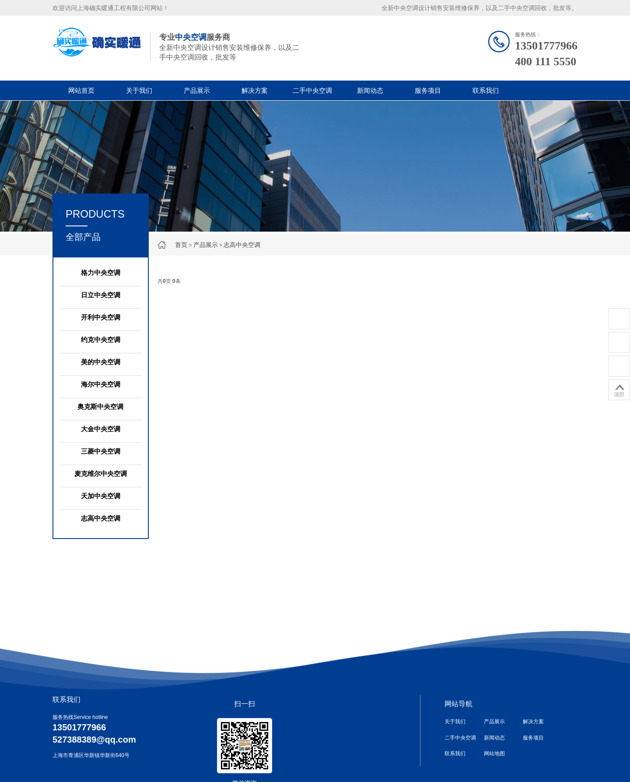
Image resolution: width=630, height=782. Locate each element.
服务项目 (428, 90)
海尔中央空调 (100, 384)
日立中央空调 (100, 295)
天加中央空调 (100, 496)
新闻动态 (370, 90)
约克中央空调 (100, 339)
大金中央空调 (100, 429)
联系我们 (485, 90)
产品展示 (197, 90)
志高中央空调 (242, 244)
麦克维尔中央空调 (100, 473)
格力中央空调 (100, 272)
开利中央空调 (100, 317)
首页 (181, 244)
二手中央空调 (312, 90)
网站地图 (494, 753)
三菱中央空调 (100, 451)
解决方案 (255, 90)
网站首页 (81, 90)
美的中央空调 (100, 362)
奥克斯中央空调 (100, 406)
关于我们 (139, 90)
